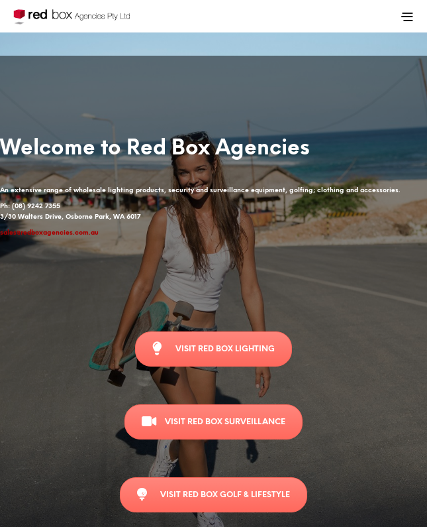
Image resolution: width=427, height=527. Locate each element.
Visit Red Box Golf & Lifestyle (213, 494)
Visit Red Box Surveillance (213, 421)
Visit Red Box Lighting (213, 348)
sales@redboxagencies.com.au (49, 232)
